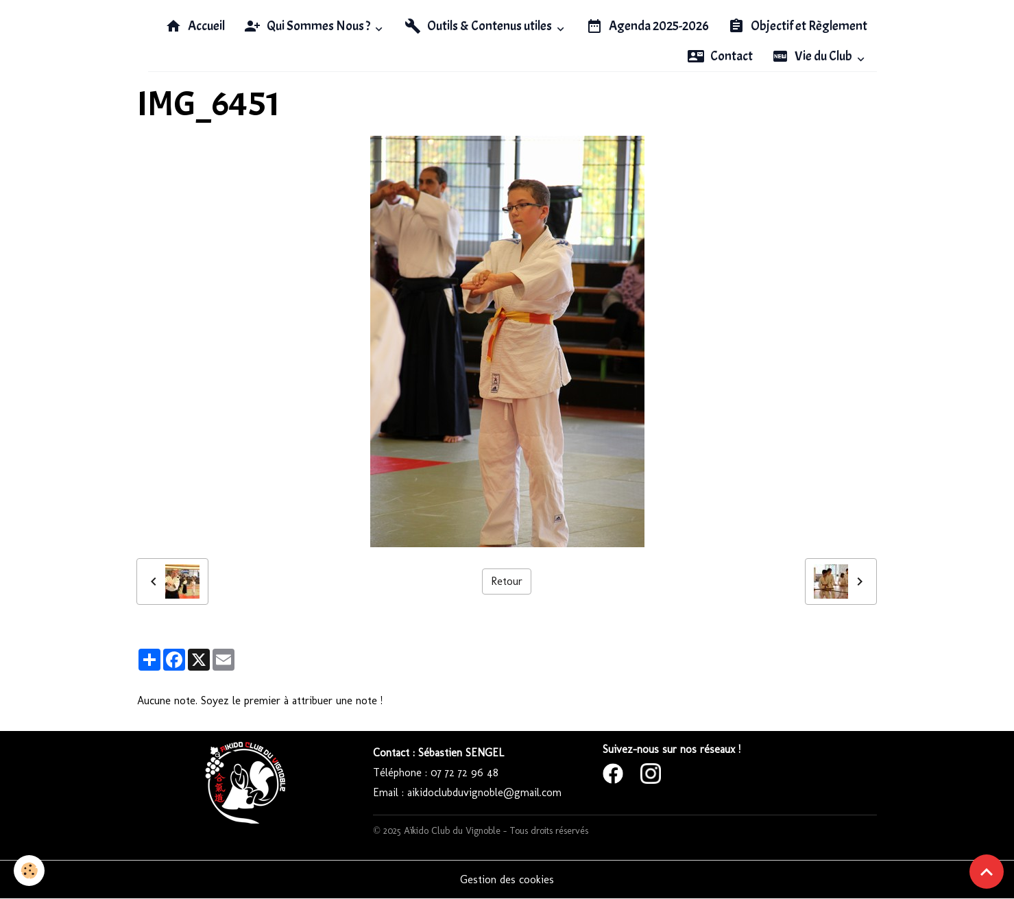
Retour (506, 581)
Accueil (195, 26)
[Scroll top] (986, 871)
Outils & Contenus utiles (479, 26)
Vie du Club (813, 56)
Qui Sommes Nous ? (308, 26)
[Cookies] (29, 870)
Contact (720, 56)
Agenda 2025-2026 (647, 26)
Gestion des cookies (507, 879)
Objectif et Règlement (797, 26)
